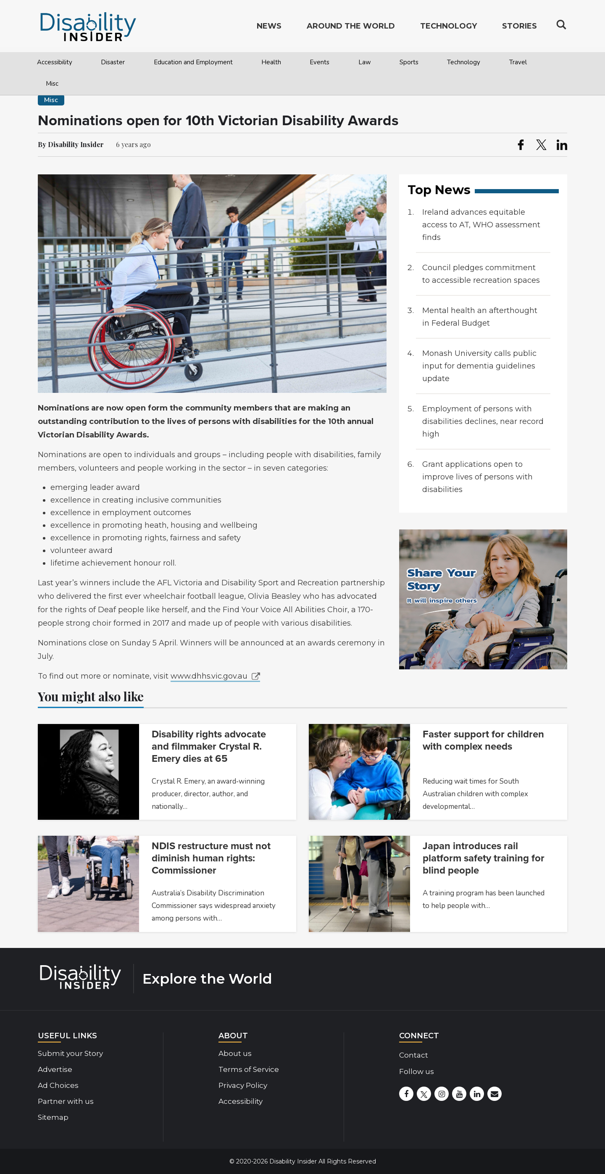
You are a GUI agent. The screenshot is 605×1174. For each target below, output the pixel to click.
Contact (413, 1055)
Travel (518, 62)
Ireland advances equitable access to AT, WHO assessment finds (481, 225)
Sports (409, 62)
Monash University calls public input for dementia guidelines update (479, 366)
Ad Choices (58, 1085)
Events (319, 62)
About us (235, 1053)
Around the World (351, 27)
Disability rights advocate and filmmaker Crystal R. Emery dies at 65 (209, 746)
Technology (463, 62)
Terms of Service (248, 1069)
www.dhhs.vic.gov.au (209, 676)
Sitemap (53, 1117)
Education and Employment (193, 62)
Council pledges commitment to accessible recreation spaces (481, 274)
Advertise (55, 1069)
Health (271, 62)
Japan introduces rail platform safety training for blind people (483, 858)
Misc (52, 83)
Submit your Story (70, 1053)
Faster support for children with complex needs (483, 740)
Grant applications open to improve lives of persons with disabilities (477, 477)
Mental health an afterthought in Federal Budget (479, 317)
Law (364, 62)
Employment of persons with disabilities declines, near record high (483, 421)
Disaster (113, 62)
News (269, 27)
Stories (519, 27)
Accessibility (54, 62)
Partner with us (66, 1101)
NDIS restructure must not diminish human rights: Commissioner (211, 858)
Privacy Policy (242, 1085)
